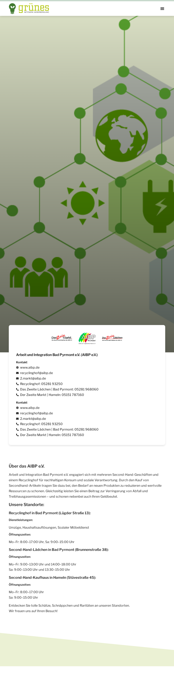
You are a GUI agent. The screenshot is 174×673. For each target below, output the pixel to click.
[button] (162, 9)
